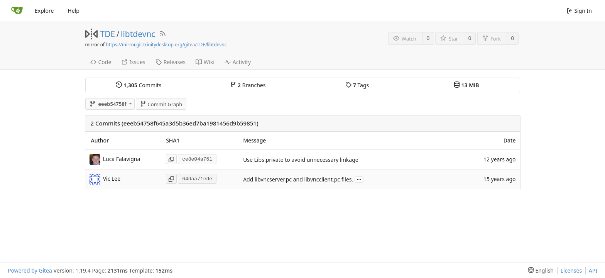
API (593, 270)
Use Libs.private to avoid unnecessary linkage (300, 159)
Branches (247, 85)
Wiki (205, 62)
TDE (107, 34)
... (359, 178)
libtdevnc (138, 34)
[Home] (17, 10)
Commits (138, 85)
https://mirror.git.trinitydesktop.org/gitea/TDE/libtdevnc (166, 44)
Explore (44, 10)
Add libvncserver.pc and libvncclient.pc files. (298, 179)
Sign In (579, 10)
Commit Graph (161, 104)
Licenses (571, 270)
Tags (357, 85)
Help (73, 10)
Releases (170, 62)
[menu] (539, 270)
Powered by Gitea (30, 270)
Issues (133, 62)
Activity (238, 62)
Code (101, 62)
